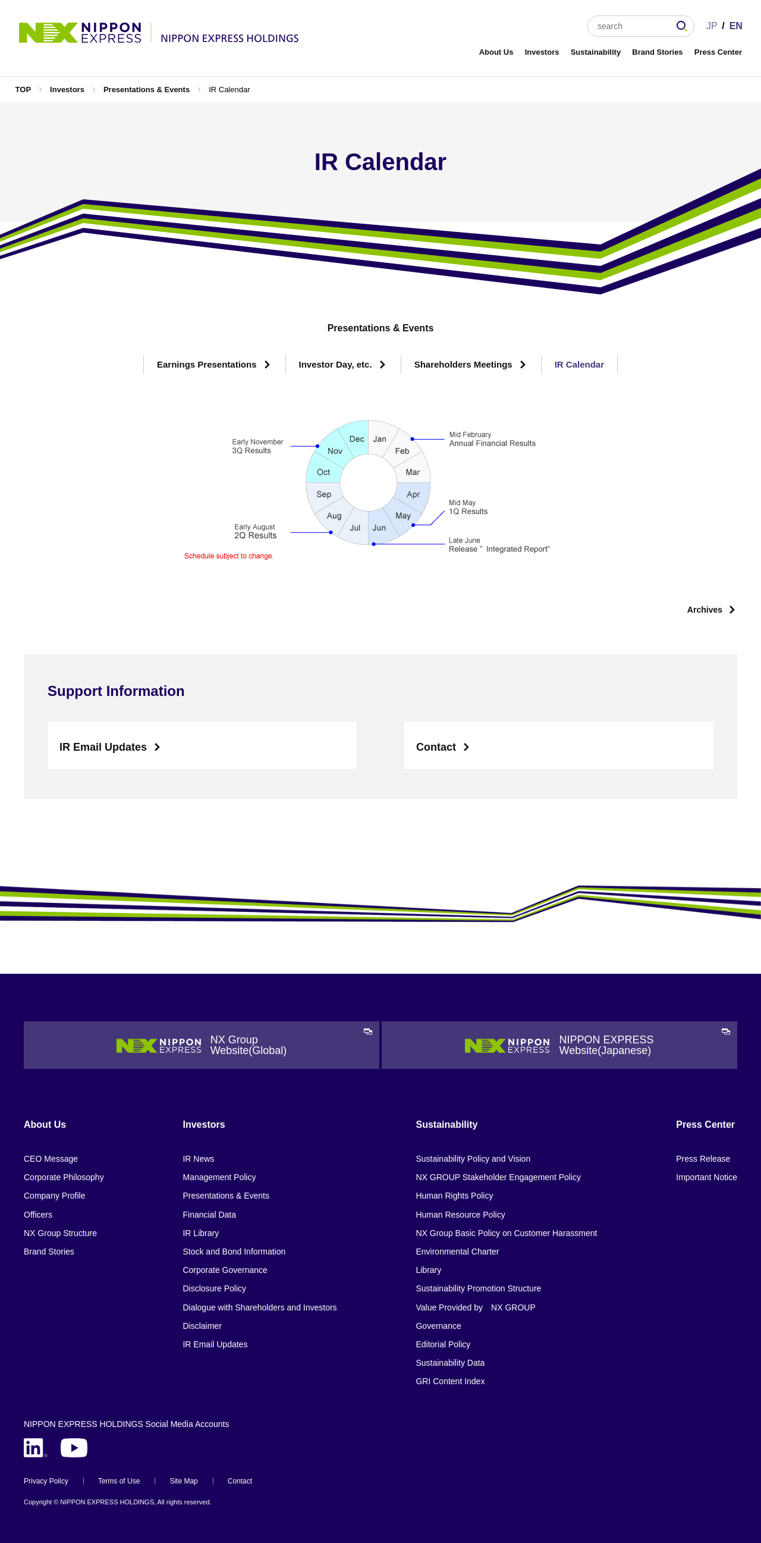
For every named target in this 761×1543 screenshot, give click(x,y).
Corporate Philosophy (64, 1177)
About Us (496, 52)
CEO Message (51, 1158)
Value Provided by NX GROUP (475, 1307)
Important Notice (706, 1177)
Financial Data (209, 1214)
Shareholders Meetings (463, 364)
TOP (23, 89)
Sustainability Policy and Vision (473, 1158)
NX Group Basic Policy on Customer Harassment (506, 1233)
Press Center (718, 52)
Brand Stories (657, 52)
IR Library (201, 1233)
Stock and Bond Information (234, 1251)
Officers (38, 1214)
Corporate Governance (225, 1270)
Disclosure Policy (214, 1288)
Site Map (183, 1481)
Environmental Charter (457, 1251)
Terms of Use (119, 1481)
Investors (542, 52)
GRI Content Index (450, 1381)
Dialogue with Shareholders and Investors (260, 1307)
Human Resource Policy (460, 1214)
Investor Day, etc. (335, 364)
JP (712, 26)
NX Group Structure (60, 1233)
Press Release (703, 1158)
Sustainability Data (450, 1363)
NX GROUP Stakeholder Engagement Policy (498, 1177)
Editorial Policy (443, 1344)
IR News (198, 1158)
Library (428, 1270)
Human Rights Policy (454, 1195)
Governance (438, 1326)
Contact (436, 747)
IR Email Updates (103, 747)
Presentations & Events (146, 89)
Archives (704, 609)
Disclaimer (202, 1326)
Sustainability (596, 52)
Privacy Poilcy (46, 1481)
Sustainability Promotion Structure (478, 1288)
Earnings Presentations (207, 364)
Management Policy (219, 1177)
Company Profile (55, 1195)
